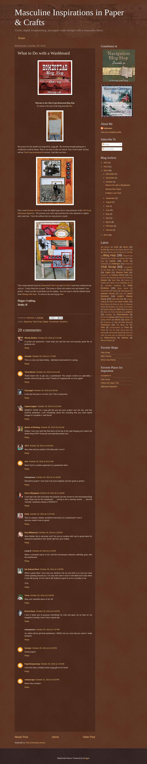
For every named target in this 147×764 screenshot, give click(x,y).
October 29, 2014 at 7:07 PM (48, 629)
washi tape (111, 335)
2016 (106, 162)
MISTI (111, 301)
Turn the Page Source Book (119, 330)
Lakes (121, 293)
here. (71, 106)
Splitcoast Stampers (109, 386)
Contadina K (106, 376)
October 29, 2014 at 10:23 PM (44, 648)
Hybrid (115, 291)
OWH (118, 309)
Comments (108, 149)
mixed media (122, 301)
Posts (105, 144)
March (108, 222)
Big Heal (113, 252)
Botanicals (104, 258)
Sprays (112, 317)
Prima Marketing (116, 312)
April (108, 218)
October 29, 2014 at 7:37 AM (44, 356)
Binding (129, 252)
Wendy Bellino (31, 338)
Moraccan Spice (118, 304)
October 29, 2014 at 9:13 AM (49, 406)
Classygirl (29, 390)
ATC (128, 250)
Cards (112, 261)
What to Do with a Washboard (117, 185)
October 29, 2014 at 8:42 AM (46, 390)
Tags (116, 322)
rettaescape (30, 680)
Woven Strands (106, 340)
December (110, 174)
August (109, 202)
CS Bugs (107, 270)
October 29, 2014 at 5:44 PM (48, 611)
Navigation (111, 307)
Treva (27, 595)
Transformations (115, 327)
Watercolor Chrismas (125, 335)
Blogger (86, 758)
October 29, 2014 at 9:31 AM (52, 427)
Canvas (122, 258)
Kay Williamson (31, 532)
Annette (28, 356)
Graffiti (103, 283)
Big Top (121, 252)
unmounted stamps (116, 332)
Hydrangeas (125, 291)
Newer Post (21, 737)
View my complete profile (111, 132)
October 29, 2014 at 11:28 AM (52, 493)
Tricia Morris (30, 372)
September (110, 198)
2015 (106, 167)
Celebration (104, 264)
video (102, 335)
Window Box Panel (113, 189)
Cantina (113, 258)
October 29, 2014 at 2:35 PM (51, 569)
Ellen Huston (106, 356)
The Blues (120, 325)
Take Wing (125, 322)
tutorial (103, 332)
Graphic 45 (113, 283)
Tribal (103, 330)
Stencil (117, 320)
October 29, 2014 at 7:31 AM (49, 338)
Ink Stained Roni (32, 569)
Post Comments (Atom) (35, 743)
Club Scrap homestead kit (34, 152)
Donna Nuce (30, 611)
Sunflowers (107, 322)
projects (129, 312)
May (108, 214)
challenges (115, 264)
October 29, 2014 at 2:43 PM (42, 595)
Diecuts (129, 270)
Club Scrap (37, 322)
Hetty (27, 514)
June (108, 210)
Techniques (105, 325)
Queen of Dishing (32, 427)
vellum (128, 332)
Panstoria (63, 322)
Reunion (103, 317)
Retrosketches (123, 314)
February (110, 226)
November (110, 178)
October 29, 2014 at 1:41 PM (44, 551)
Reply (27, 348)
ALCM (103, 249)
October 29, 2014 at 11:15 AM (48, 477)
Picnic (106, 312)
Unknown (108, 128)
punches (109, 314)
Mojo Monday (105, 304)
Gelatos (104, 280)
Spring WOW (106, 320)
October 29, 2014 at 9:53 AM (41, 446)
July (108, 206)
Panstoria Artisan (33, 210)
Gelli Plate (116, 280)
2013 (106, 235)
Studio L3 (128, 320)
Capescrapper (31, 406)
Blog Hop (28, 322)
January (109, 230)
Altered (112, 250)
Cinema (127, 264)
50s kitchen (105, 247)
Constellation (128, 267)
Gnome (127, 280)
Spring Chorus (124, 317)
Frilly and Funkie (124, 277)
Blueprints (126, 256)
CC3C (125, 261)
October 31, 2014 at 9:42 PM (47, 680)
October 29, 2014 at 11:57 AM (42, 514)
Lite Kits (66, 285)
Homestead (54, 322)
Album (125, 247)
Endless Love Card (113, 193)
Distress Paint (122, 272)
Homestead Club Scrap (50, 285)
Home (21, 38)
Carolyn (28, 648)
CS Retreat (119, 270)
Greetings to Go (126, 283)
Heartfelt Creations (113, 285)
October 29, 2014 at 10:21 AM (41, 461)
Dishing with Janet (29, 294)
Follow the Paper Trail (110, 383)
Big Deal (104, 252)
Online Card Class (125, 307)
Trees (126, 327)
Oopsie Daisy (108, 309)
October (109, 182)
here (61, 294)
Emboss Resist (118, 275)
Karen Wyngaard (32, 493)
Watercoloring (110, 338)
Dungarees (104, 275)
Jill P (27, 446)
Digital (45, 322)
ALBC (116, 247)
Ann (26, 461)
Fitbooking (112, 277)
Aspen (120, 250)
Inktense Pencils (108, 293)
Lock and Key (117, 299)
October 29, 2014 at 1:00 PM (51, 532)
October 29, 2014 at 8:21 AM (48, 372)
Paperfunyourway (32, 664)
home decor (123, 288)
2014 (106, 170)
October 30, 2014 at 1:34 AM (52, 664)
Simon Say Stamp (108, 360)
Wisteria (125, 338)
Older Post (89, 737)
